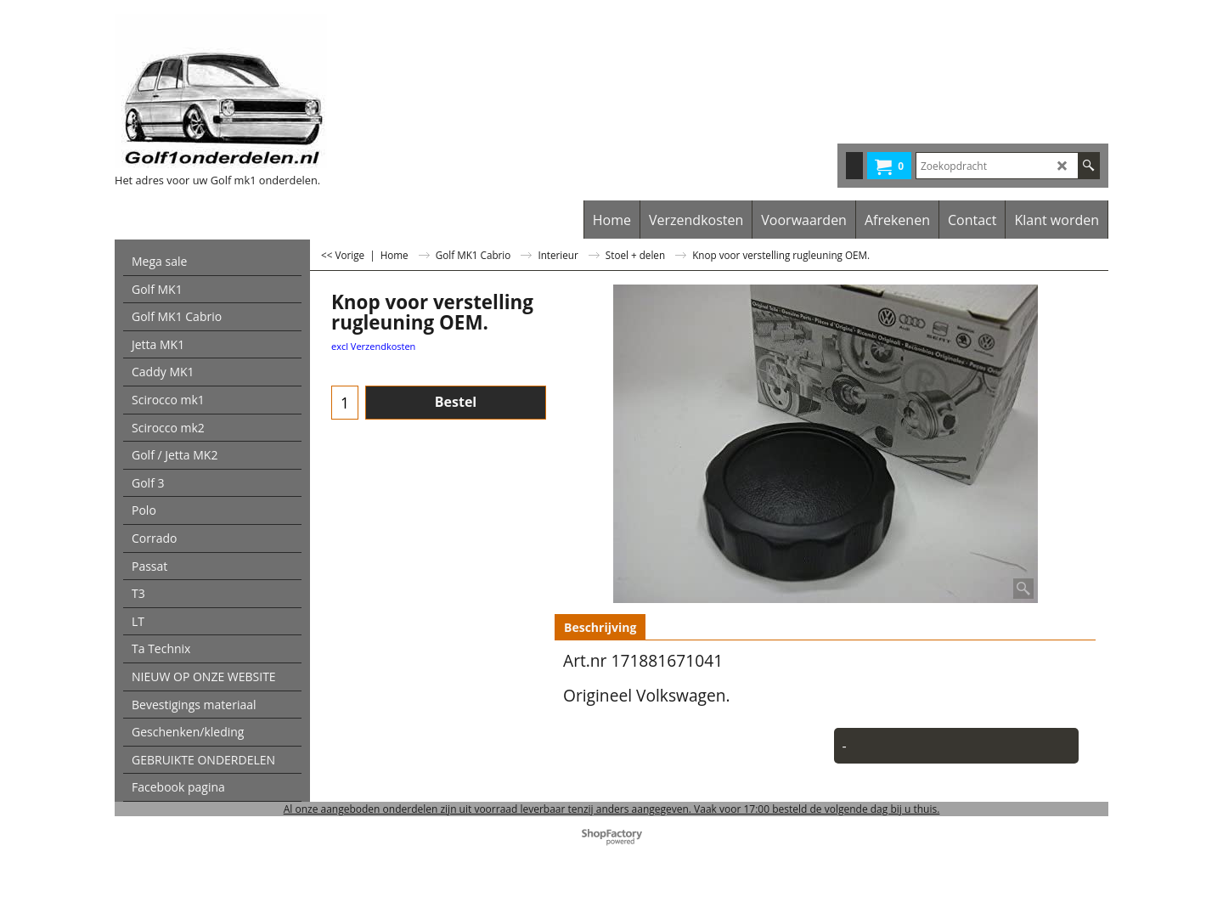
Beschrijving (600, 627)
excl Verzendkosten (373, 346)
